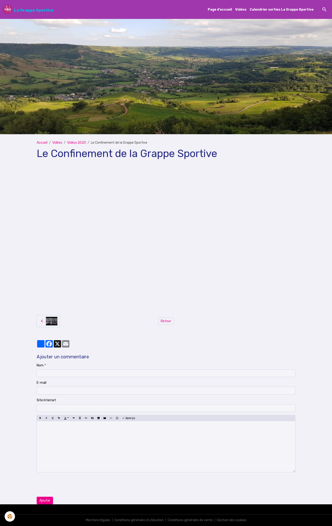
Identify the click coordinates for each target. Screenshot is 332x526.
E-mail (41, 383)
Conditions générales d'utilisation (139, 520)
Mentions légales (98, 520)
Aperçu (128, 418)
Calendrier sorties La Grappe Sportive (282, 10)
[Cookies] (10, 516)
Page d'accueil (220, 10)
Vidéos (240, 10)
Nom (40, 365)
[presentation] (72, 484)
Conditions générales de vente (190, 520)
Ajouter (44, 500)
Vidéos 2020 (76, 143)
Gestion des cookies (231, 520)
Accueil (42, 143)
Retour (166, 321)
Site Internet (46, 400)
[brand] (28, 9)
